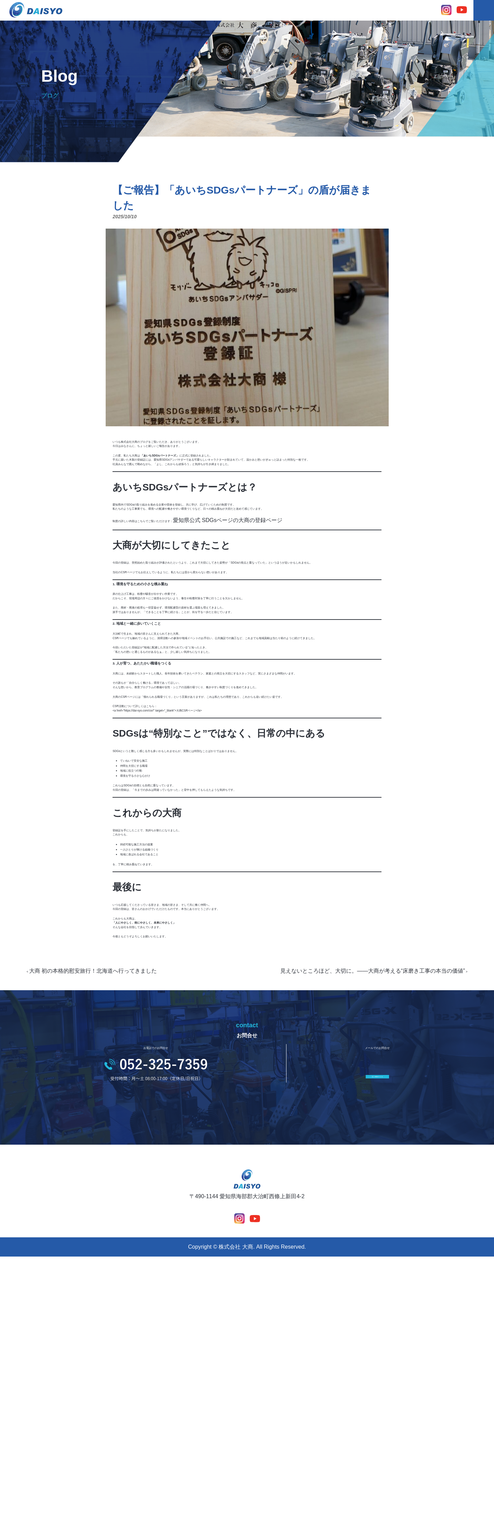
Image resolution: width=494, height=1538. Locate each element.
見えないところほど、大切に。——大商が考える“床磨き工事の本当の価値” (350, 1219)
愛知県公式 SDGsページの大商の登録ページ (288, 565)
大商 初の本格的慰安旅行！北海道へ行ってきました (115, 1219)
